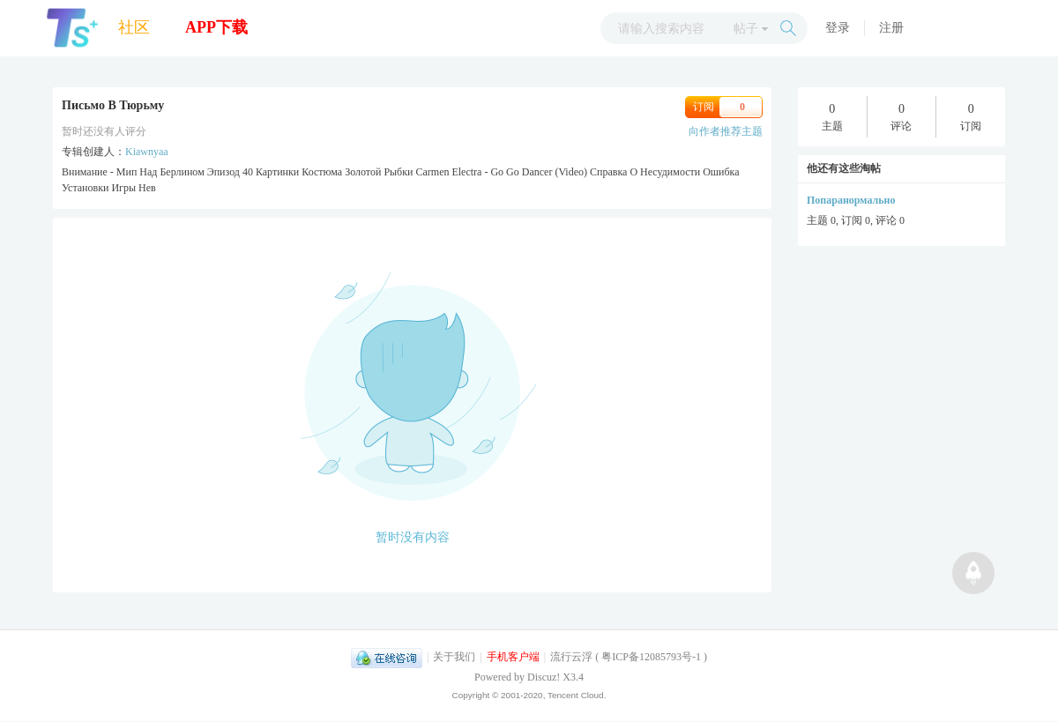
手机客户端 (513, 657)
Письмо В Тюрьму (113, 105)
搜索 (788, 28)
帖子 (746, 28)
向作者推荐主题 (726, 131)
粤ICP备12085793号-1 (651, 657)
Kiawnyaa (146, 151)
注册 (891, 27)
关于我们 (454, 657)
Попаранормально (851, 200)
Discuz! (543, 677)
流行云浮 (571, 657)
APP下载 (216, 27)
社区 (134, 27)
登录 (837, 27)
